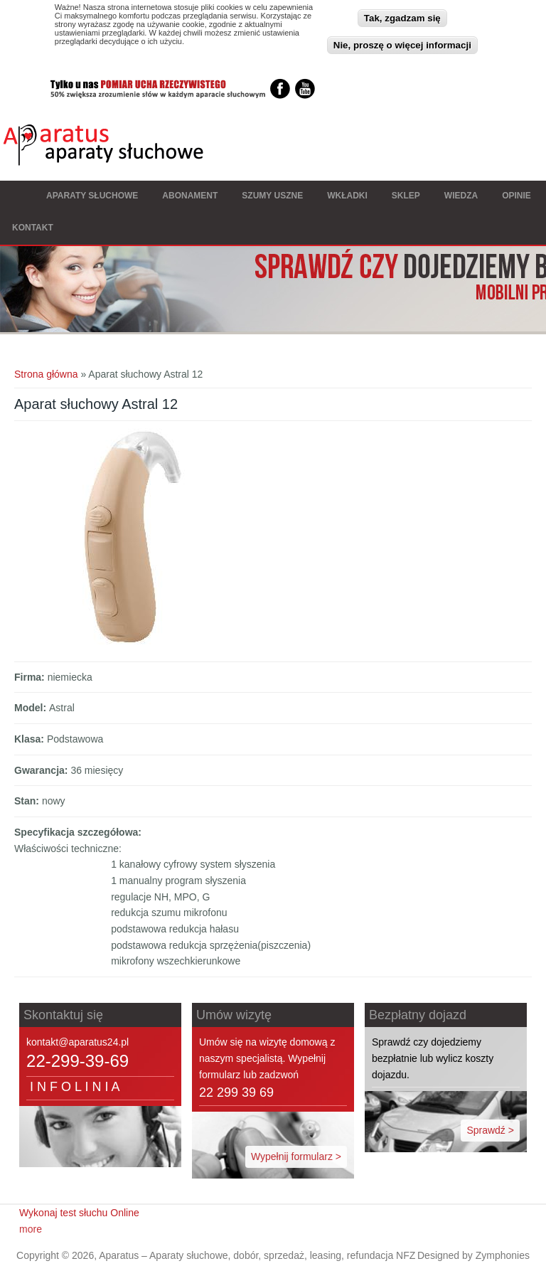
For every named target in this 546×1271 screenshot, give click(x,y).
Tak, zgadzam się (402, 15)
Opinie (516, 196)
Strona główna (17, 197)
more (30, 1229)
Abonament (190, 196)
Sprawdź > (490, 1130)
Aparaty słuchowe (92, 196)
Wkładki (347, 196)
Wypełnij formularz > (296, 1156)
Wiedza (461, 196)
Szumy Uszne (272, 196)
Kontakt (32, 228)
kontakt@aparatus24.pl (77, 1042)
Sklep (406, 196)
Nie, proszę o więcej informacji (402, 42)
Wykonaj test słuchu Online (79, 1212)
